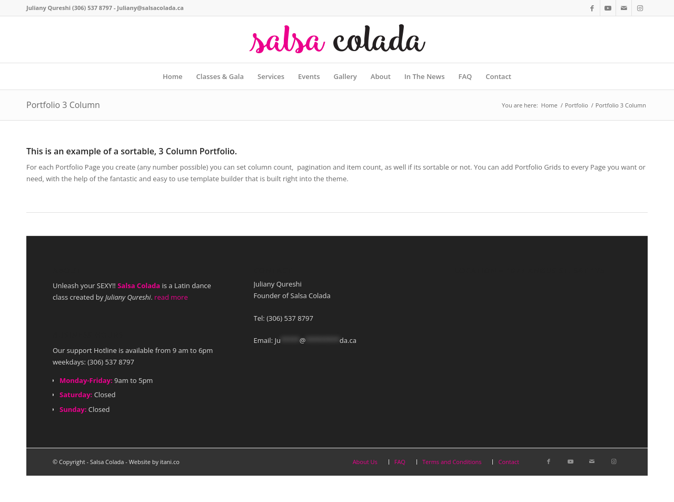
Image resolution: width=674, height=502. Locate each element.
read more (171, 297)
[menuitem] (173, 76)
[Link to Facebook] (592, 8)
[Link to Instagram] (640, 8)
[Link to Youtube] (608, 8)
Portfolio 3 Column (63, 105)
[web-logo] (337, 39)
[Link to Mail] (623, 8)
